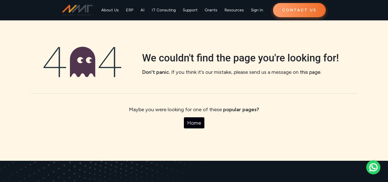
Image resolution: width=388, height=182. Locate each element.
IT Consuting (164, 10)
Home (194, 123)
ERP (129, 10)
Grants (211, 10)
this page (310, 72)
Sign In (257, 10)
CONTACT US (299, 10)
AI (143, 10)
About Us (110, 10)
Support (190, 10)
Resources (234, 10)
